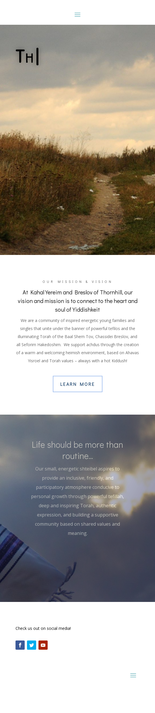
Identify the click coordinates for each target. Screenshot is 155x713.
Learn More (77, 384)
